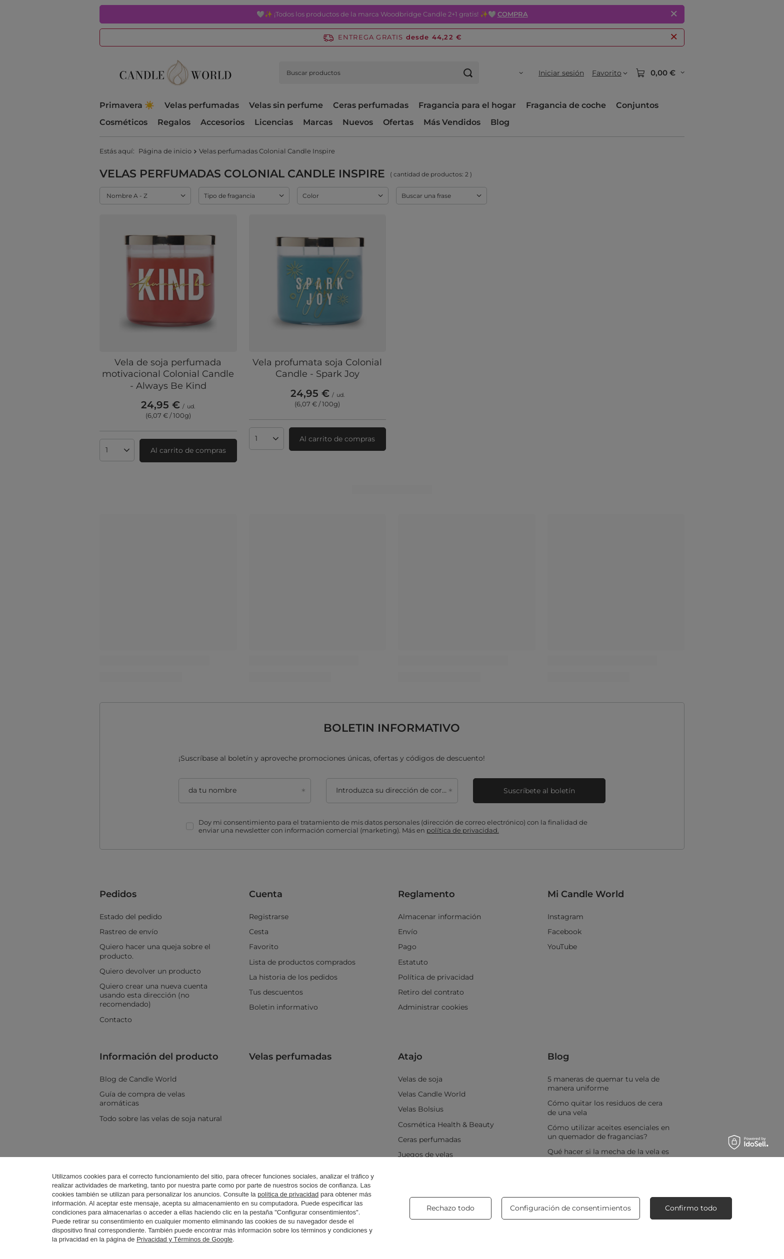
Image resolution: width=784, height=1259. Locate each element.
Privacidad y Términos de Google (184, 1239)
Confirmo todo (691, 1208)
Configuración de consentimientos (570, 1208)
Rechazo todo (450, 1208)
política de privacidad (288, 1194)
